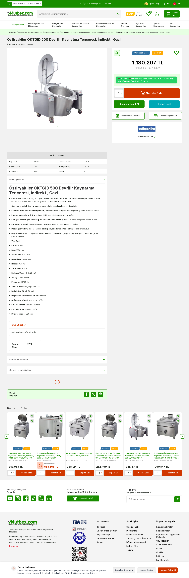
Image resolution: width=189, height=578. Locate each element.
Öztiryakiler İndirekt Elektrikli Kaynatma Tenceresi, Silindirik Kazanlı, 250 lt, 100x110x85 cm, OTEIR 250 (167, 455)
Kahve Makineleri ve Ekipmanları (105, 24)
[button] (57, 126)
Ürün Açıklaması (57, 179)
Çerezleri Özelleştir (124, 570)
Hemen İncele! (83, 498)
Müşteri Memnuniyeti (136, 542)
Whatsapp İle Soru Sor (128, 116)
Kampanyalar (16, 24)
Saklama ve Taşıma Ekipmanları (80, 24)
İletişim (129, 550)
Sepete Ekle (151, 93)
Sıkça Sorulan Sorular (107, 530)
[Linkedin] (49, 498)
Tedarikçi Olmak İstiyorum (138, 538)
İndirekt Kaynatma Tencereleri (102, 32)
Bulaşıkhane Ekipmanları (57, 24)
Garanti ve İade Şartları (57, 370)
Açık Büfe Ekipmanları (141, 24)
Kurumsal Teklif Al (129, 104)
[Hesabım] (133, 14)
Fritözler (160, 556)
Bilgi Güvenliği (103, 534)
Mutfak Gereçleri (125, 24)
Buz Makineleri (163, 530)
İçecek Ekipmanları (159, 24)
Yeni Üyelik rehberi (105, 538)
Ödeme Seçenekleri (165, 116)
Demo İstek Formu (134, 534)
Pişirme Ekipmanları (51, 32)
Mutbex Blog (132, 546)
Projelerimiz (131, 530)
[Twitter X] (41, 498)
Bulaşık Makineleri (164, 527)
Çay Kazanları (162, 541)
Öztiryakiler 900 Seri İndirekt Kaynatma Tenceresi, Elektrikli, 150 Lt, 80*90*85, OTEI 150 (108, 455)
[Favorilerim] (148, 14)
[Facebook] (26, 498)
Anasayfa (12, 32)
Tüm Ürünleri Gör (147, 136)
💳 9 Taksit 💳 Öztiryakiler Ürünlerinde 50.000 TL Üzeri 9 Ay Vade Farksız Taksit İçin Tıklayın (145, 80)
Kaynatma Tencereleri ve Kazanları (75, 32)
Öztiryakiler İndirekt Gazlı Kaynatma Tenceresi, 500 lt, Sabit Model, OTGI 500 (49, 455)
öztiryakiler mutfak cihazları (24, 332)
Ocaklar (160, 552)
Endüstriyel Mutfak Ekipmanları (36, 24)
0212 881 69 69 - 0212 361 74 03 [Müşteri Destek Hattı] (24, 4)
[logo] (20, 14)
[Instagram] (18, 498)
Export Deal (164, 104)
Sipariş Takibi (132, 527)
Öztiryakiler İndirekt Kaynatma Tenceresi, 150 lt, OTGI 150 (79, 454)
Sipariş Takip (151, 4)
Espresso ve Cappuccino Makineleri (168, 535)
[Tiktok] (33, 498)
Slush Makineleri (164, 544)
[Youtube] (10, 498)
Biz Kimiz (101, 527)
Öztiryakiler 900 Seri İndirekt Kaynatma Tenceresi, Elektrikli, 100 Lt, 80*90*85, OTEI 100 (21, 455)
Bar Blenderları (163, 560)
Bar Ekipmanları (175, 24)
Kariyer (100, 542)
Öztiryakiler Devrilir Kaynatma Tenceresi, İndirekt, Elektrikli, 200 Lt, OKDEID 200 (137, 455)
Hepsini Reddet (146, 570)
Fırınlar (159, 548)
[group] (57, 88)
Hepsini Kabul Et (168, 570)
